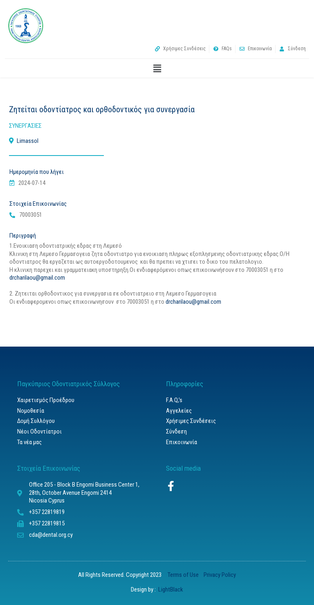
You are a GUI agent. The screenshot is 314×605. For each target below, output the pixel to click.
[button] (157, 68)
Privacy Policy (220, 574)
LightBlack (170, 589)
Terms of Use (184, 574)
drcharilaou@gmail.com (37, 277)
